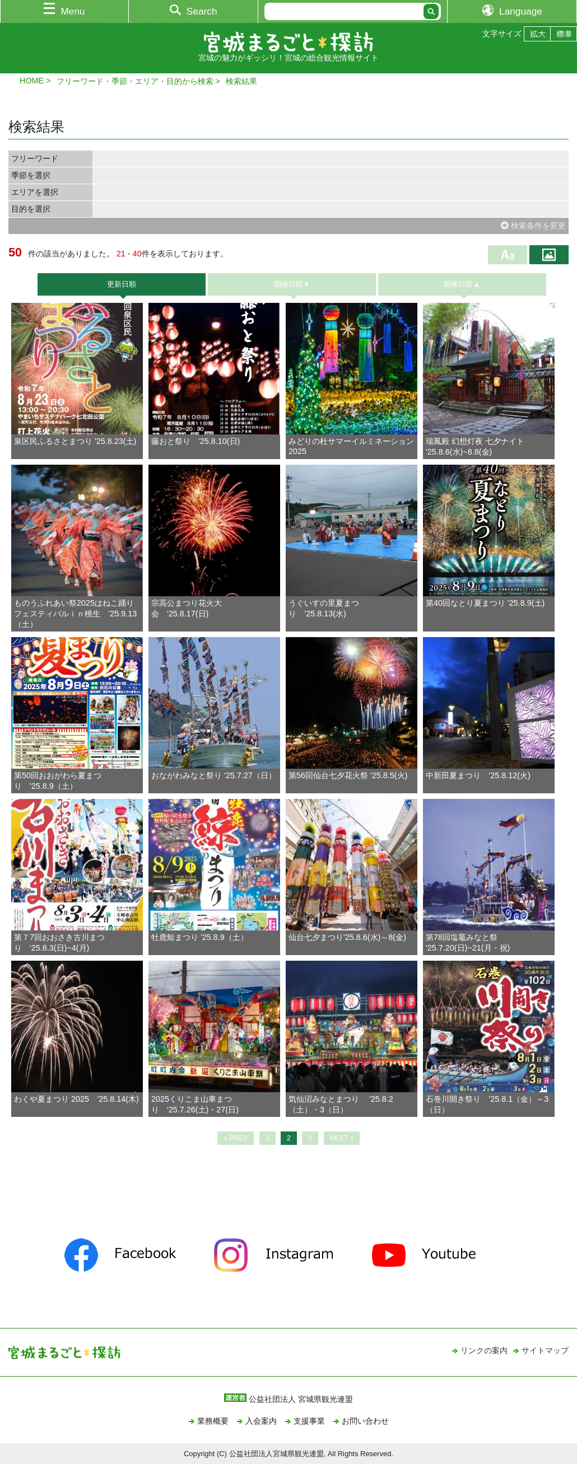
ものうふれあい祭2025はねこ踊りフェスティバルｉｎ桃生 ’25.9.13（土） (75, 613)
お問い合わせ (365, 1420)
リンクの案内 (484, 1350)
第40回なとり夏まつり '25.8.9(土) (485, 602)
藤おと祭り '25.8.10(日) (199, 441)
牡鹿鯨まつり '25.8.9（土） (199, 937)
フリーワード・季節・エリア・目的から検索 (135, 81)
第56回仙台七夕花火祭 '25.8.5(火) (347, 775)
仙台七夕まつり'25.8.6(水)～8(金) (347, 937)
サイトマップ (545, 1350)
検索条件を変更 (533, 225)
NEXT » (342, 1138)
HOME (32, 80)
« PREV (236, 1138)
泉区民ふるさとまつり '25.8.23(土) (75, 441)
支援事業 (309, 1420)
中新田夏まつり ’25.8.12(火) (478, 775)
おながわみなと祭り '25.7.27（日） (213, 775)
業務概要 (213, 1420)
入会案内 (261, 1420)
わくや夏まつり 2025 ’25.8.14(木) (76, 1099)
